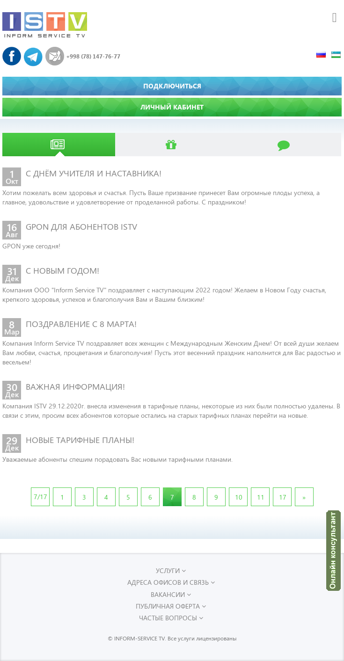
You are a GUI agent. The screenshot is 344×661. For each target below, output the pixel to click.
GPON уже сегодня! (31, 245)
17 (282, 497)
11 (260, 497)
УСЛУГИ (171, 570)
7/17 (40, 496)
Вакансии (171, 594)
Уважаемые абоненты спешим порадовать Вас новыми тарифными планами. (117, 459)
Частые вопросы (171, 617)
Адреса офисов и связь (171, 582)
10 (238, 497)
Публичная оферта (171, 606)
